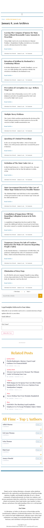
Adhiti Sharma (7, 424)
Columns (9, 380)
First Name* (5, 324)
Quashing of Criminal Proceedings (18, 138)
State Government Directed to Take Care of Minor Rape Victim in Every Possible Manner (22, 188)
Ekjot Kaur (6, 450)
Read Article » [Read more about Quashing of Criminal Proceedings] (8, 150)
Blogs (8, 393)
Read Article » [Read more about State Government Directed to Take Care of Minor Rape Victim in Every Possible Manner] (8, 201)
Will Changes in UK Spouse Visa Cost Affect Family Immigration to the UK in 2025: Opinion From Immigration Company (24, 385)
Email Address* (6, 316)
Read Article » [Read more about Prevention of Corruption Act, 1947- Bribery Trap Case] (8, 102)
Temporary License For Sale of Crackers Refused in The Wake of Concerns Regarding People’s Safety (22, 244)
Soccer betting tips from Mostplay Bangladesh (23, 396)
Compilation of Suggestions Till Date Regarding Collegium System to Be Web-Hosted (20, 216)
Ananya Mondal (8, 458)
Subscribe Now (7, 333)
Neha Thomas (7, 441)
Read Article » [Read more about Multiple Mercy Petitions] (8, 126)
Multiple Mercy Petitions (14, 114)
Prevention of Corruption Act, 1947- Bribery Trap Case (21, 89)
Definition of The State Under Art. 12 (18, 163)
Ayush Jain (10, 365)
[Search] (40, 296)
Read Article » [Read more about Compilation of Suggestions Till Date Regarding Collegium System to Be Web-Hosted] (8, 230)
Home (3, 19)
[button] (22, 14)
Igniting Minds (11, 359)
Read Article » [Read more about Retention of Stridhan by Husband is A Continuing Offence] (8, 75)
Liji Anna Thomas (8, 433)
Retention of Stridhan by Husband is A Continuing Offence (19, 62)
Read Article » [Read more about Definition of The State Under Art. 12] (8, 175)
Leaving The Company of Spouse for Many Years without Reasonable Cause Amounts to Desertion (22, 34)
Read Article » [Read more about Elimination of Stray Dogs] (8, 283)
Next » (28, 291)
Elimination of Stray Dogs (14, 271)
